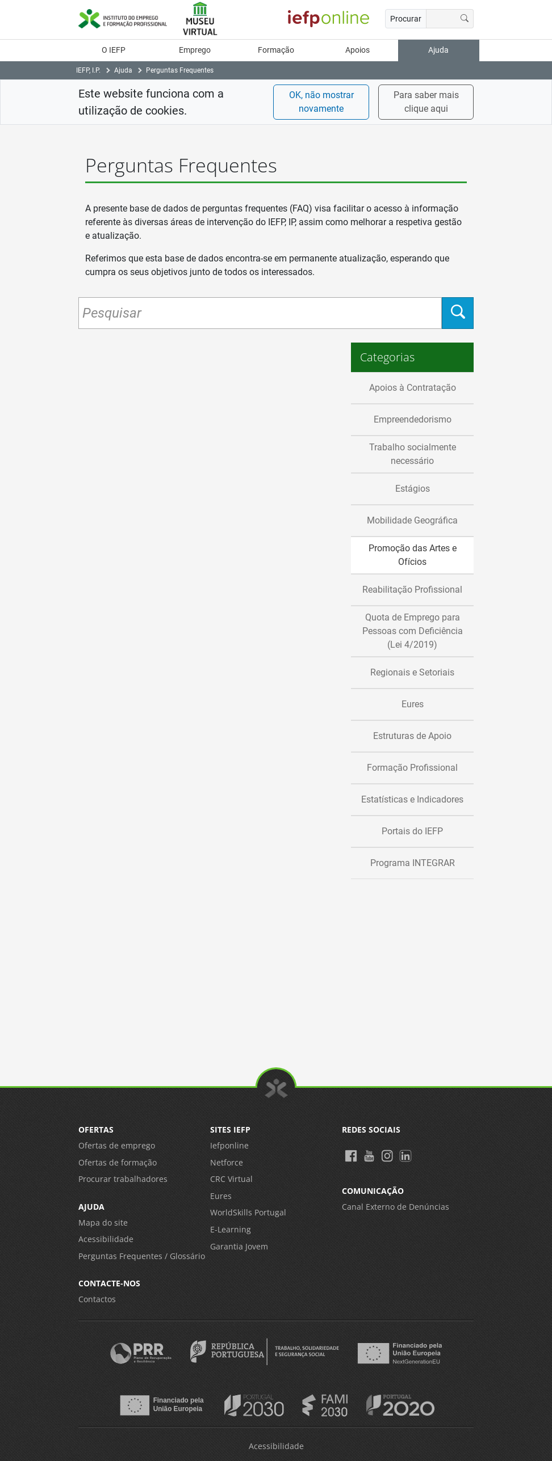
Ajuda (438, 50)
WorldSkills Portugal (248, 1212)
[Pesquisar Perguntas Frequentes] (260, 313)
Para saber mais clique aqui (426, 102)
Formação (276, 50)
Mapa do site (103, 1222)
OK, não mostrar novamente (321, 102)
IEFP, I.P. (88, 70)
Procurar (405, 18)
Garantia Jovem (239, 1246)
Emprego (195, 50)
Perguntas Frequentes (180, 70)
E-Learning (230, 1229)
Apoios (357, 50)
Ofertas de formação (117, 1162)
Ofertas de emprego (116, 1145)
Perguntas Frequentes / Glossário (141, 1256)
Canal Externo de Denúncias (395, 1206)
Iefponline (229, 1145)
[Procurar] (465, 18)
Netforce (226, 1162)
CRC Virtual (231, 1178)
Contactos (97, 1299)
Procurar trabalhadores (123, 1178)
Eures (221, 1195)
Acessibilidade (105, 1239)
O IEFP (114, 50)
